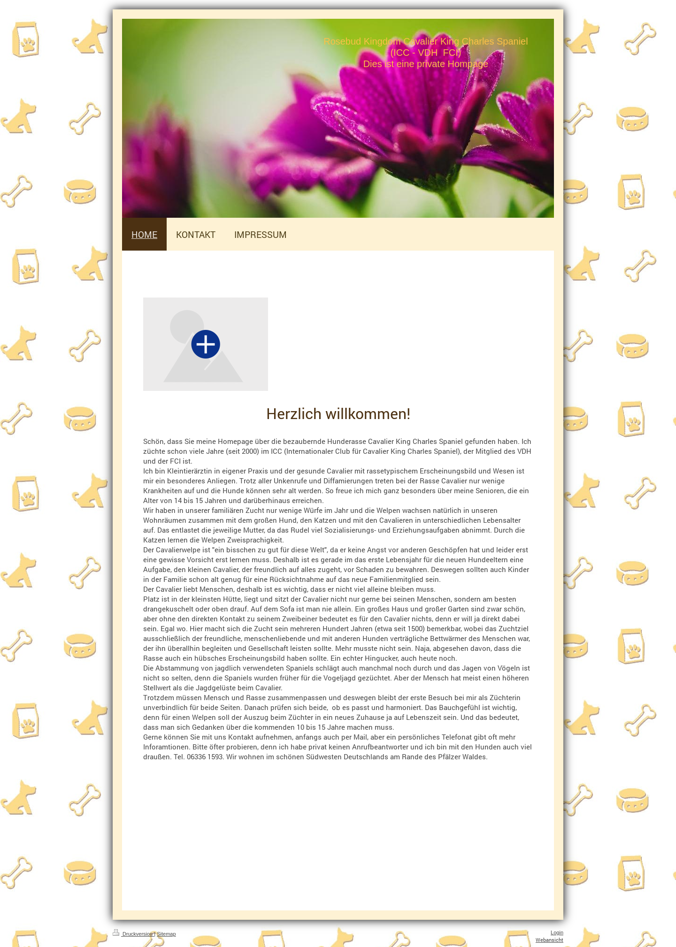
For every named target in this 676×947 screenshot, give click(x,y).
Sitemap (166, 934)
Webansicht (549, 939)
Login (557, 932)
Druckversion (133, 934)
